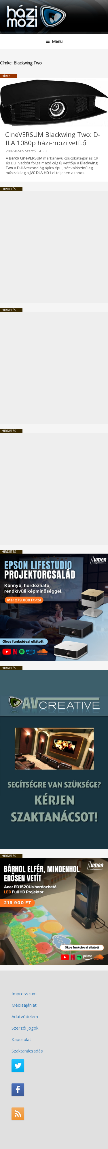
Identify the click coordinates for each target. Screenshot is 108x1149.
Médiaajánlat (24, 1005)
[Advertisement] (54, 247)
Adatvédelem (25, 1016)
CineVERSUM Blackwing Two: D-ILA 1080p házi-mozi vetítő (52, 138)
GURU (42, 151)
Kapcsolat (21, 1039)
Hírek (6, 76)
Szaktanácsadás (27, 1051)
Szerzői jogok (25, 1028)
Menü (54, 41)
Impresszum (24, 993)
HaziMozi (18, 4)
